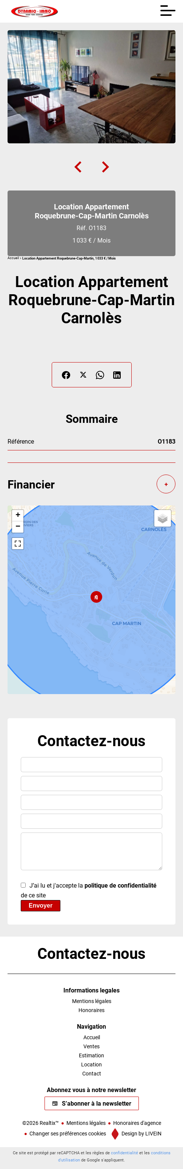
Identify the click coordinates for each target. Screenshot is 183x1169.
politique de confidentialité (121, 885)
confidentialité (124, 1152)
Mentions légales (86, 1122)
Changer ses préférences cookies (67, 1133)
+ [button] (17, 515)
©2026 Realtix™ (40, 1122)
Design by (140, 1133)
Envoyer (40, 905)
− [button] (17, 527)
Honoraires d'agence (137, 1122)
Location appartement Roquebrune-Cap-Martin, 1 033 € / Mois (69, 258)
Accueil (13, 258)
